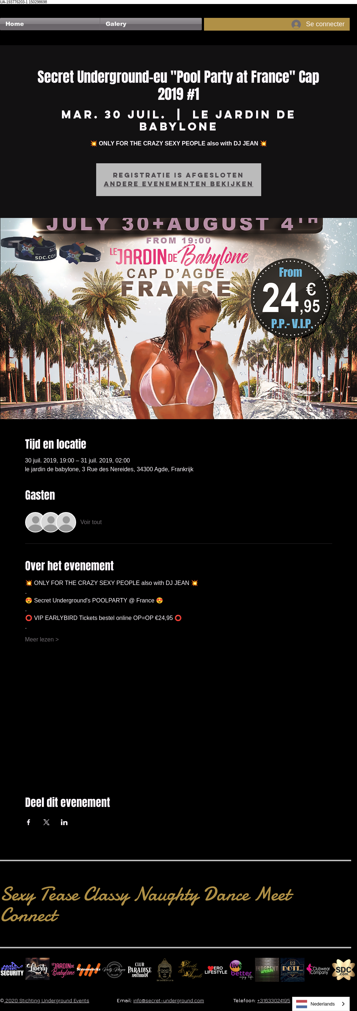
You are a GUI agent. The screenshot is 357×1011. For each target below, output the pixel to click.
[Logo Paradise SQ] (140, 970)
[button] (151, 24)
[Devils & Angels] (190, 970)
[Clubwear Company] (318, 970)
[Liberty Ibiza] (38, 970)
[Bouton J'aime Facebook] (14, 7)
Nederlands (315, 1004)
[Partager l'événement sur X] (46, 822)
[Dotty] (292, 970)
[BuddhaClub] (165, 970)
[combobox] (321, 1004)
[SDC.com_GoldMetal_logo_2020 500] (344, 970)
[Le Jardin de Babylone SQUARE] (63, 970)
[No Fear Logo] (12, 970)
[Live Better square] (242, 970)
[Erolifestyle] (216, 970)
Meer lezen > (42, 639)
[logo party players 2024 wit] (114, 970)
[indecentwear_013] (267, 970)
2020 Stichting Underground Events (46, 1000)
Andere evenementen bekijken (179, 184)
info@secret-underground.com (168, 1000)
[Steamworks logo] (88, 970)
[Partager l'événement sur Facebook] (28, 822)
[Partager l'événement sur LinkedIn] (64, 822)
